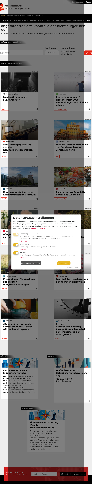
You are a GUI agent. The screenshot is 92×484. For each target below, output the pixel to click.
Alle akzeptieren (64, 263)
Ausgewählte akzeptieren (30, 263)
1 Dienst (22, 249)
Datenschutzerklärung (39, 228)
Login (88, 2)
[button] (89, 109)
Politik (4, 339)
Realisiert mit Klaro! (72, 267)
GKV (4, 244)
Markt (4, 289)
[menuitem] (87, 2)
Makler (5, 109)
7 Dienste (23, 241)
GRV (4, 157)
